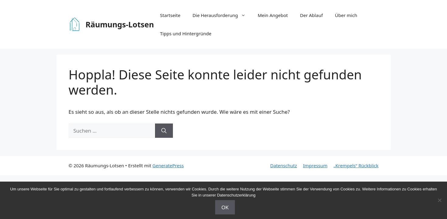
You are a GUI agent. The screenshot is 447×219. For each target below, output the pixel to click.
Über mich (346, 15)
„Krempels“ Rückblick (356, 165)
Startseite (170, 15)
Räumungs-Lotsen (120, 24)
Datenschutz (283, 165)
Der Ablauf (311, 15)
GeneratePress (168, 165)
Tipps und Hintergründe (185, 33)
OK (225, 207)
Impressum (315, 165)
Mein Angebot (273, 15)
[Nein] (439, 200)
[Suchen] (164, 130)
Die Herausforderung (222, 15)
